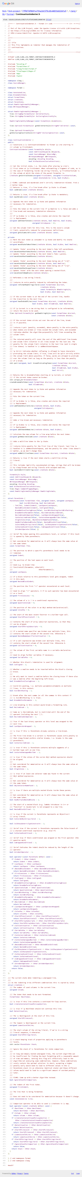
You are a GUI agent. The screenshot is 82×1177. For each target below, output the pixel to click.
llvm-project (14, 11)
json (78, 1173)
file (49, 20)
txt (72, 1173)
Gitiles (13, 1173)
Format (10, 14)
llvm (4, 11)
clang (73, 11)
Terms (26, 1173)
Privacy (19, 1173)
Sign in (77, 3)
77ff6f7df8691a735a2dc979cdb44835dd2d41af (44, 11)
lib (3, 14)
